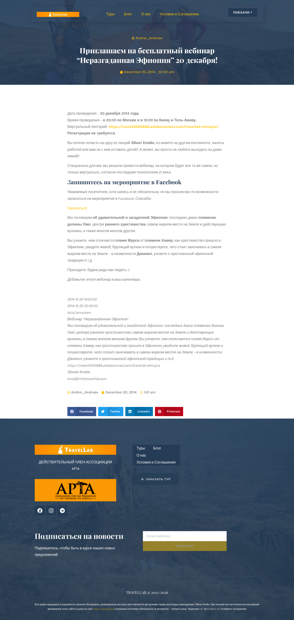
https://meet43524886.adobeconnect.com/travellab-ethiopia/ (163, 126)
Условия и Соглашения (179, 14)
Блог (128, 14)
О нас (146, 14)
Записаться (77, 208)
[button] (81, 411)
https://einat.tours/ (103, 609)
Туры (110, 14)
